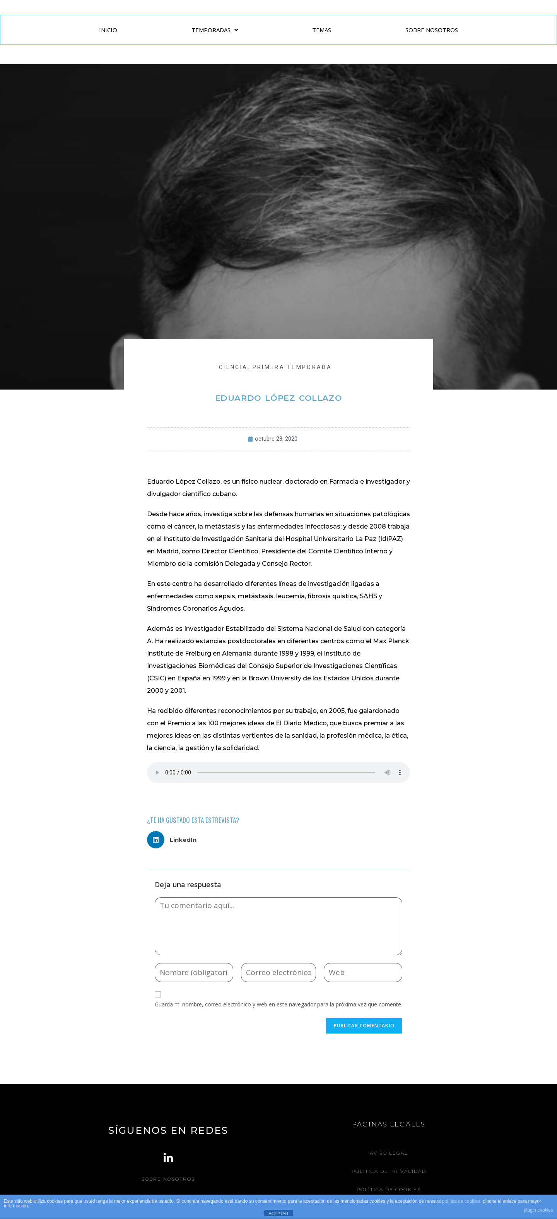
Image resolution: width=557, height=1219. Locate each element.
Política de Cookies (389, 1189)
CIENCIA (233, 367)
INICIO (108, 30)
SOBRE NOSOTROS (431, 30)
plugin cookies (538, 1210)
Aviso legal (389, 1153)
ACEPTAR (278, 1213)
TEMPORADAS (214, 30)
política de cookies (461, 1201)
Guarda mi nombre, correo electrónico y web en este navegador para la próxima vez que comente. (278, 1004)
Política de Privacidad (389, 1171)
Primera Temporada (292, 367)
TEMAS (321, 30)
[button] (174, 839)
